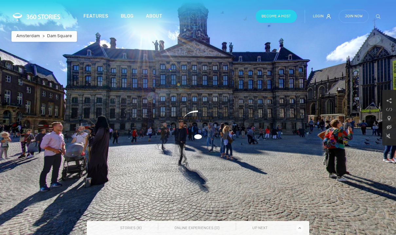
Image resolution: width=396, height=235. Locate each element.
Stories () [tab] (131, 228)
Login (322, 16)
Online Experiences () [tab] (197, 228)
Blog (127, 16)
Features (95, 16)
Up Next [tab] (260, 228)
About (154, 16)
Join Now (354, 16)
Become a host (276, 16)
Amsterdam (28, 35)
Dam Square (59, 35)
